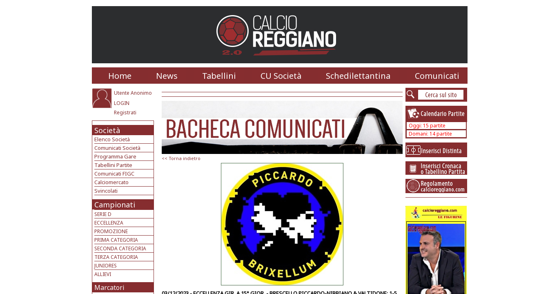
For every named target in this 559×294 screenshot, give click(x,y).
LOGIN (121, 103)
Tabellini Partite (113, 165)
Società (107, 130)
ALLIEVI (102, 274)
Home (119, 75)
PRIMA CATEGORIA (116, 239)
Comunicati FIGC (114, 173)
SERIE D (102, 214)
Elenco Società (112, 139)
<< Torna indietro (181, 158)
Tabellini (219, 75)
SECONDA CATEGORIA (120, 248)
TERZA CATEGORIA (116, 257)
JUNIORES (105, 265)
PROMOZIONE (111, 231)
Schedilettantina (358, 75)
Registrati (125, 112)
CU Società (281, 75)
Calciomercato (111, 182)
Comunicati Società (117, 147)
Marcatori (109, 287)
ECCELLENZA (108, 222)
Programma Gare (115, 156)
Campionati (114, 204)
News (167, 75)
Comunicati (437, 75)
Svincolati (106, 190)
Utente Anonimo (133, 92)
